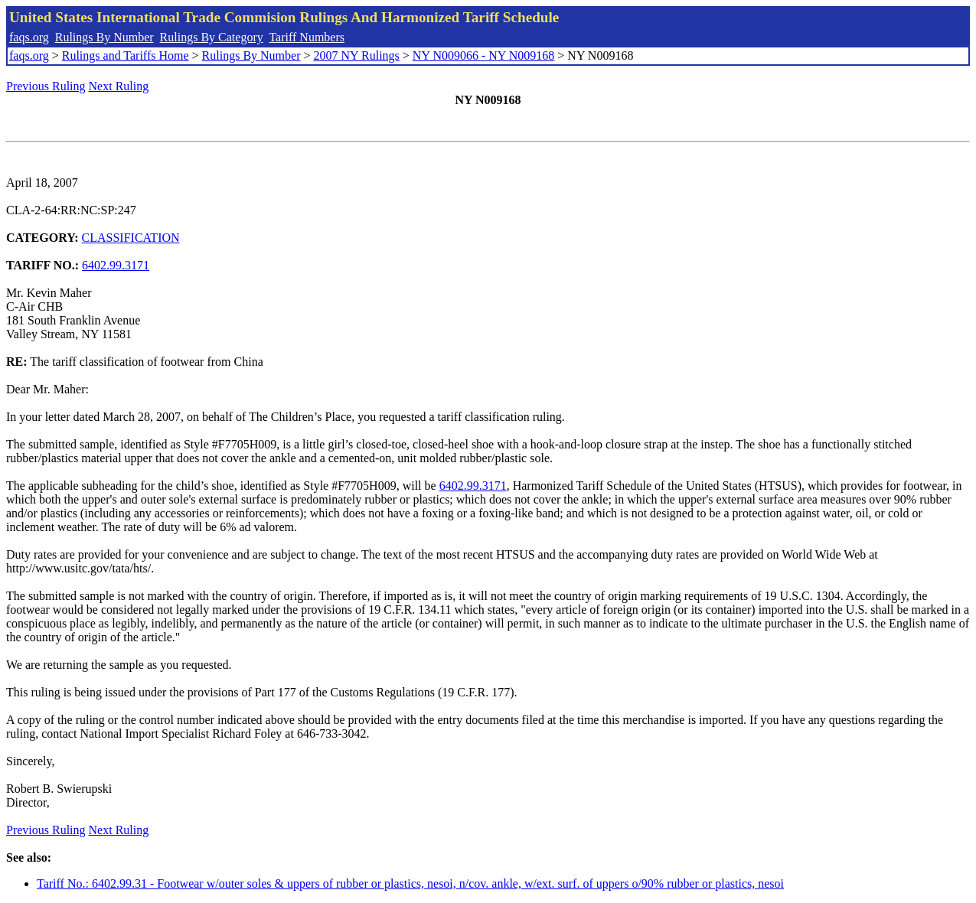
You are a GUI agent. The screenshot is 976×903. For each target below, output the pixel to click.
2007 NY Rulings (357, 55)
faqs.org (29, 37)
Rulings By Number (104, 37)
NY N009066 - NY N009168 (483, 55)
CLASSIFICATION (131, 237)
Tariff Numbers (306, 37)
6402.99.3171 (115, 265)
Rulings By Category (211, 37)
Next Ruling (119, 86)
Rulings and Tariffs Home (125, 55)
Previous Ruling (46, 86)
